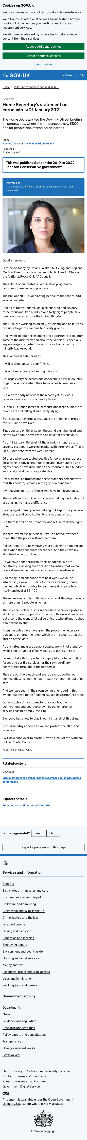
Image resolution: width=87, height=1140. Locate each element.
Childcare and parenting (19, 904)
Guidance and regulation (19, 1021)
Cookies (31, 1071)
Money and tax (13, 965)
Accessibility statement (56, 1071)
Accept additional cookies (43, 46)
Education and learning (18, 938)
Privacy (17, 1071)
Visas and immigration (17, 978)
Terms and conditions (31, 1076)
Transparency (12, 1041)
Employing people (15, 945)
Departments (12, 1007)
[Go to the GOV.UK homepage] (16, 75)
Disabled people (14, 924)
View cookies (44, 64)
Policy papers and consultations (24, 1035)
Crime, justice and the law (20, 918)
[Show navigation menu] (68, 75)
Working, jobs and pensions (21, 985)
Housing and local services (21, 958)
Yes (40, 833)
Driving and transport (17, 931)
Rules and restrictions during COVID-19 (36, 87)
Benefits (8, 884)
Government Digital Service (21, 1086)
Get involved (11, 1055)
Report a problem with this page (44, 847)
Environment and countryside (23, 951)
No (55, 833)
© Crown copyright (43, 1131)
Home (6, 87)
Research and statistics (19, 1028)
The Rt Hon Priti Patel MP (38, 143)
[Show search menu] (82, 75)
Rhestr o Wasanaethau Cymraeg (25, 1081)
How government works (19, 1048)
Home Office (10, 143)
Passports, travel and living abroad (26, 972)
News (7, 1014)
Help (6, 1071)
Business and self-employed (22, 897)
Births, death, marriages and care (25, 890)
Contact (8, 1076)
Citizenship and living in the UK (24, 911)
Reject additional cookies (43, 56)
